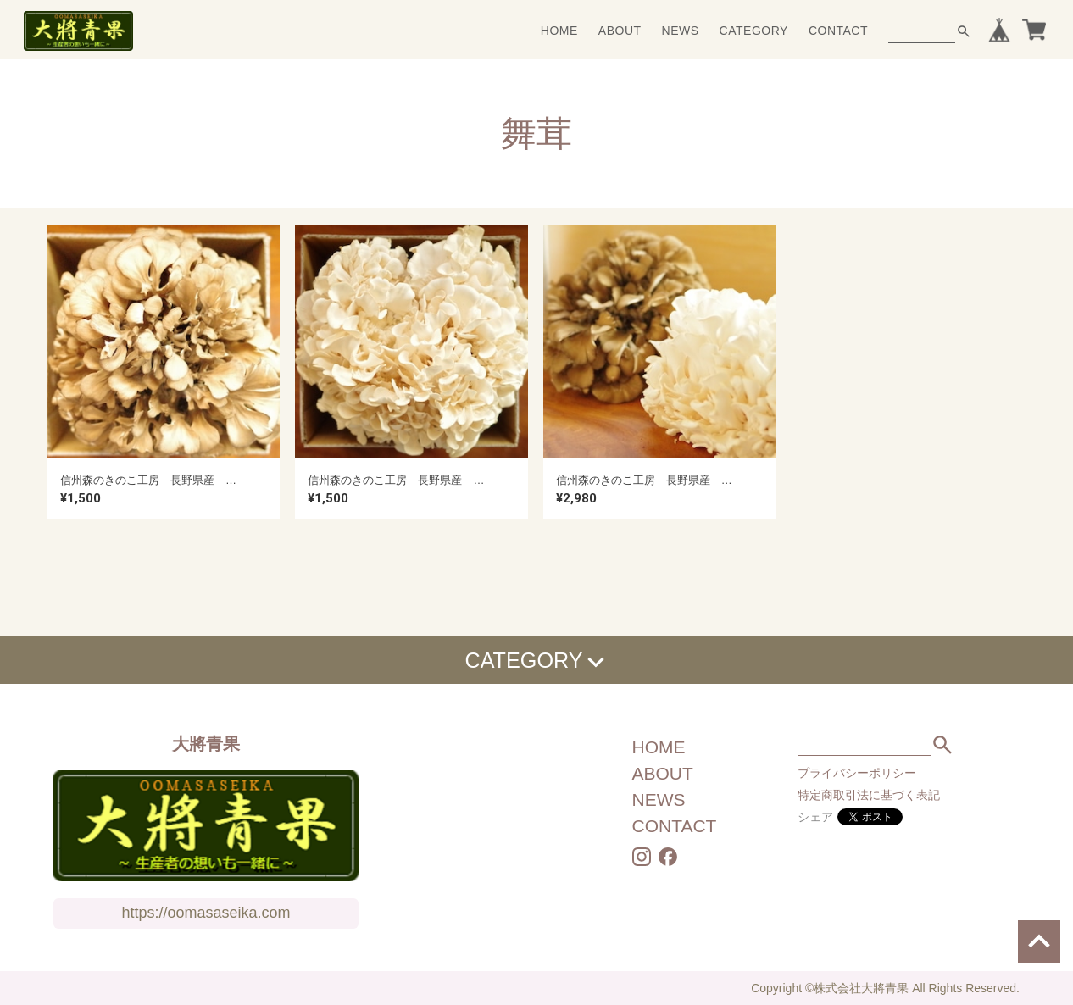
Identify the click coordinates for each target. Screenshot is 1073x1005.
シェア (815, 817)
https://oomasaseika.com (205, 912)
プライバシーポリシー (857, 773)
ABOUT (620, 30)
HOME (559, 30)
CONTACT (838, 30)
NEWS (680, 30)
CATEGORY (754, 30)
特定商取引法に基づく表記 (869, 795)
